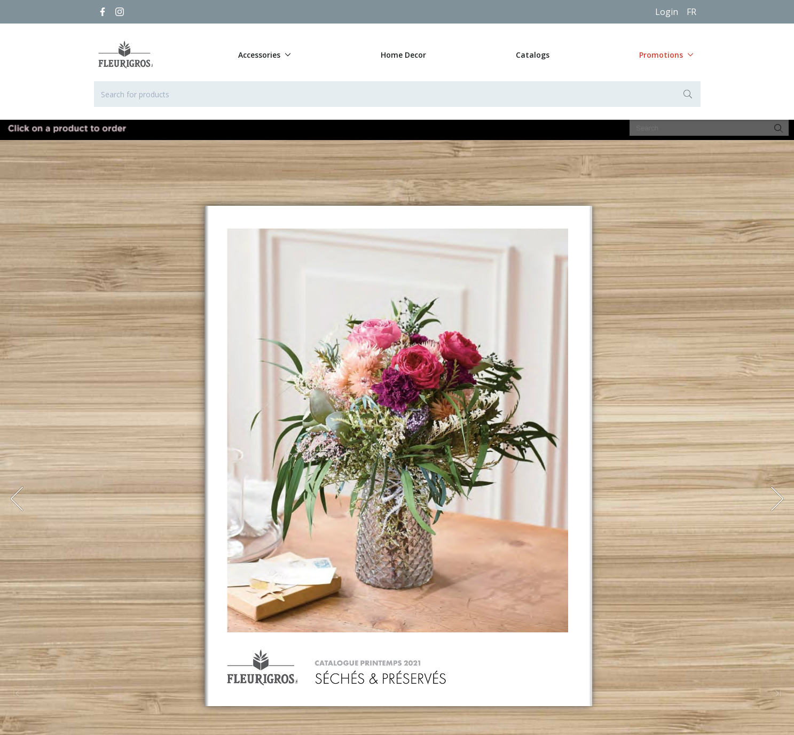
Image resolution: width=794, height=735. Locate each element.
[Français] (691, 11)
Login (666, 12)
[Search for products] (397, 94)
